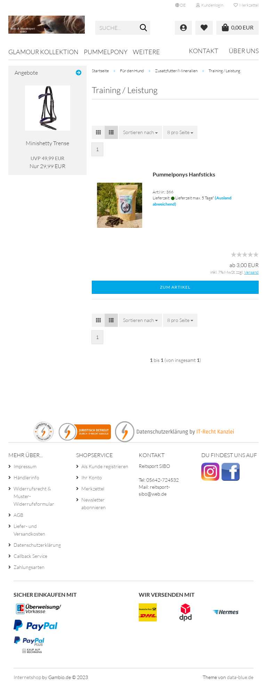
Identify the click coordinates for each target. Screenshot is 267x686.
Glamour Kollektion (43, 52)
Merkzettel (246, 5)
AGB (18, 515)
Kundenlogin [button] (209, 5)
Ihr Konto (91, 477)
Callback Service (30, 556)
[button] (180, 5)
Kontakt (203, 51)
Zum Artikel (175, 287)
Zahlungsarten (29, 567)
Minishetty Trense (47, 143)
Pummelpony (106, 52)
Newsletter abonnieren (93, 503)
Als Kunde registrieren (104, 466)
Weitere (146, 52)
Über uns (244, 51)
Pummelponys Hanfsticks (184, 174)
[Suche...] (143, 28)
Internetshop (27, 677)
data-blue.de (240, 677)
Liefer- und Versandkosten (29, 530)
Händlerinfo (26, 477)
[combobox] (140, 132)
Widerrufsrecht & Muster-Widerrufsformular (34, 496)
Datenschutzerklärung (37, 545)
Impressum (25, 466)
